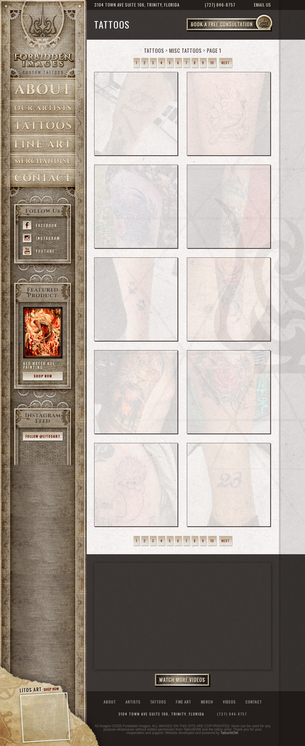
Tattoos (43, 125)
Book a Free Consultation (241, 31)
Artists (43, 108)
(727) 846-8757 (220, 4)
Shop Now (43, 376)
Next (225, 62)
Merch (207, 702)
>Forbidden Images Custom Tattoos (42, 63)
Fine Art (43, 144)
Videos (229, 702)
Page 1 (214, 50)
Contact (43, 178)
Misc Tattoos (185, 50)
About (43, 89)
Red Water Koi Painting (38, 365)
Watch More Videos (182, 680)
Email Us (262, 4)
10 (212, 62)
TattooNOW (229, 733)
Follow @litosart (42, 436)
